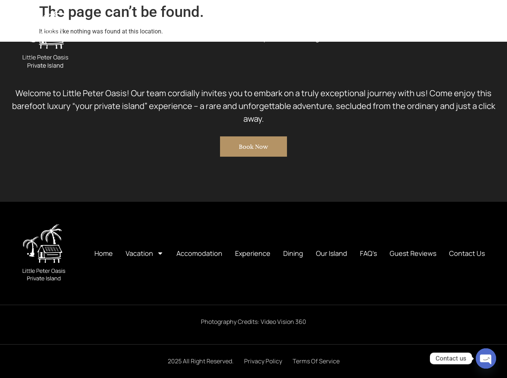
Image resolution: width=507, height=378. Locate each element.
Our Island (346, 39)
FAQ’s (380, 39)
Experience (272, 39)
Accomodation (224, 39)
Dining (310, 39)
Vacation (174, 38)
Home (136, 39)
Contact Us (469, 39)
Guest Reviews (421, 39)
